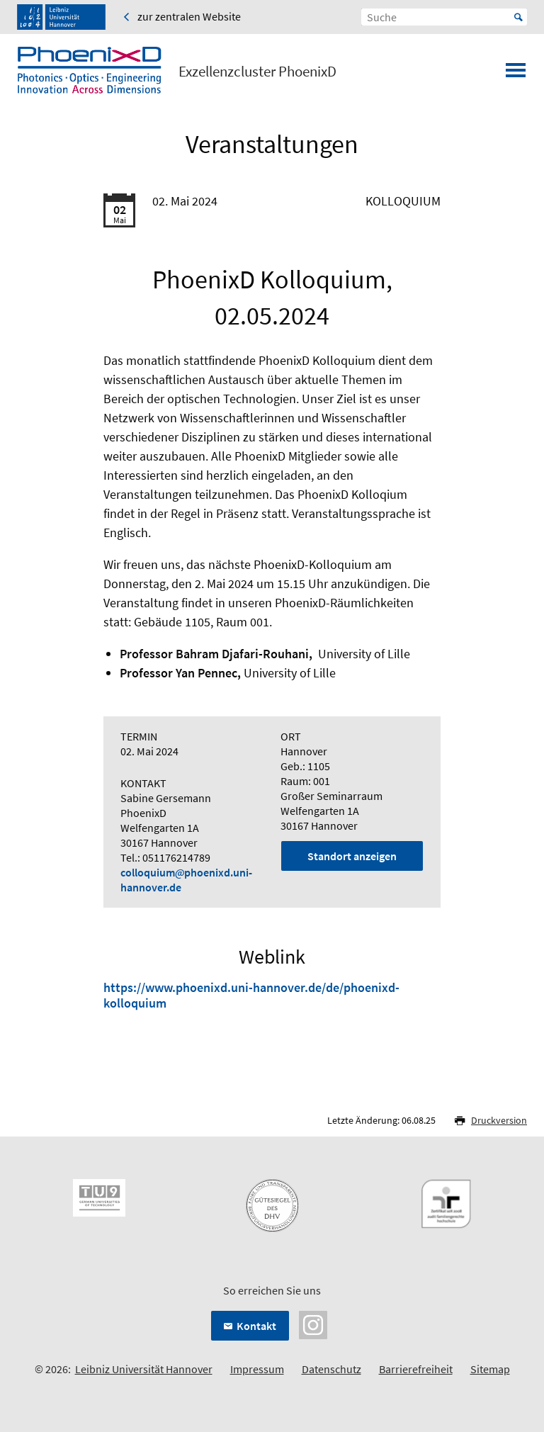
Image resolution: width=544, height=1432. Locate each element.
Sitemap (490, 1369)
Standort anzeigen (352, 856)
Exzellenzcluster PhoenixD (257, 71)
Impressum (257, 1369)
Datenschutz (331, 1369)
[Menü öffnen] (515, 74)
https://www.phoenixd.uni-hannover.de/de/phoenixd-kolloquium (251, 995)
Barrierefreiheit (416, 1369)
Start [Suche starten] (518, 17)
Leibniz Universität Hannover (143, 1369)
